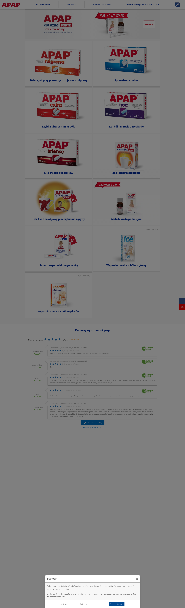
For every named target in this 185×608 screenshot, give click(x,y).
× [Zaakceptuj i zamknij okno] (137, 579)
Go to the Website (117, 604)
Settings (64, 604)
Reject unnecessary (87, 604)
